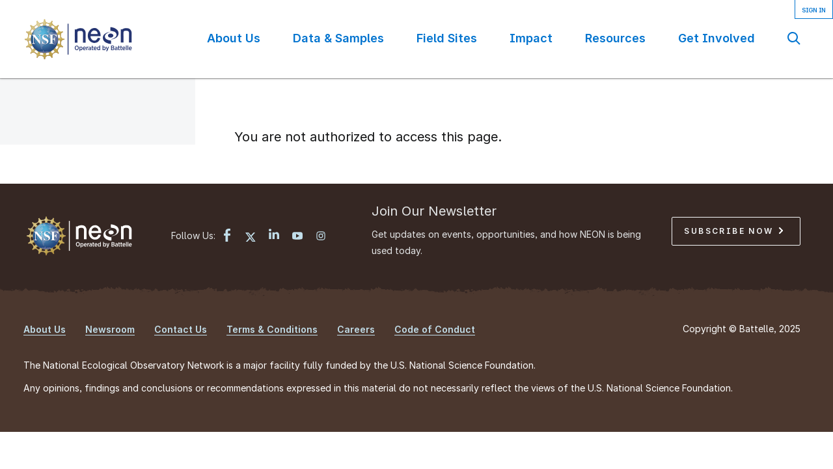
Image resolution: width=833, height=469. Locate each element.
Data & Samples (338, 38)
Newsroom (110, 329)
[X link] (250, 237)
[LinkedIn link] (274, 235)
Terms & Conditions (272, 329)
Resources (615, 38)
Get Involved (716, 38)
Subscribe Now (733, 231)
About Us (233, 38)
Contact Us (180, 329)
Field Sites (446, 38)
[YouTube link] (297, 237)
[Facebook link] (227, 237)
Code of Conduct (434, 329)
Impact (531, 38)
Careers (356, 329)
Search (794, 38)
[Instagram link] (321, 237)
